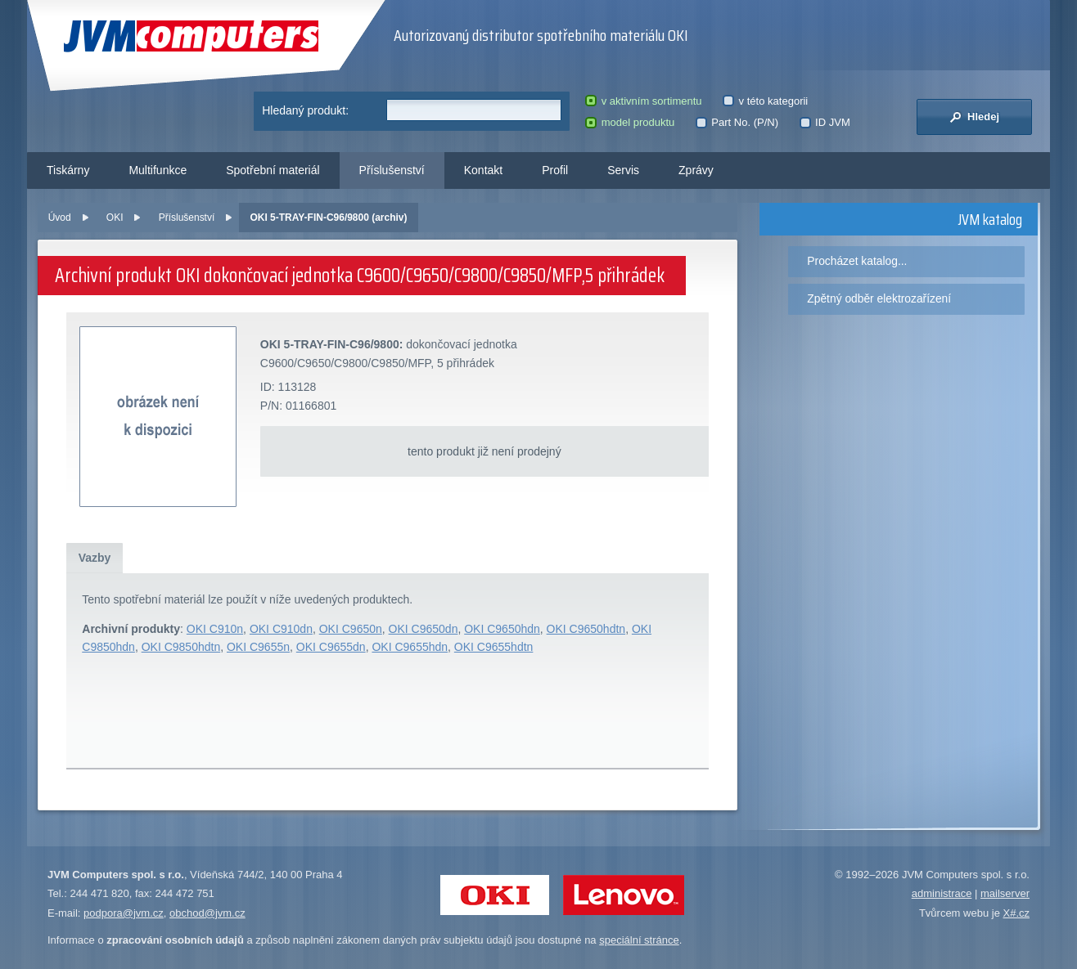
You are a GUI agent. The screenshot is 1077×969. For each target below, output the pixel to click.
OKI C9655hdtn (494, 646)
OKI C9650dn (423, 628)
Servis (623, 170)
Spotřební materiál (272, 170)
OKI (115, 217)
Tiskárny (68, 170)
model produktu (629, 122)
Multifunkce (157, 170)
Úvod (59, 217)
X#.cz (1016, 913)
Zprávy (696, 170)
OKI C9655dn (331, 646)
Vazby (95, 557)
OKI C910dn (281, 628)
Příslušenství (392, 170)
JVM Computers (191, 36)
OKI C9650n (350, 628)
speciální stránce (639, 940)
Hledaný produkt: (305, 110)
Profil (555, 170)
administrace (942, 893)
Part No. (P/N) (737, 122)
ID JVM (825, 122)
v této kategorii (765, 101)
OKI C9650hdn (502, 628)
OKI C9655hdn (410, 646)
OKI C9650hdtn (586, 628)
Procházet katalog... (857, 260)
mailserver (1005, 893)
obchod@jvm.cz (207, 913)
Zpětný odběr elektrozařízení (879, 298)
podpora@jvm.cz (123, 913)
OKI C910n (215, 628)
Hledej (974, 116)
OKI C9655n (258, 646)
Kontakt (483, 170)
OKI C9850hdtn (181, 646)
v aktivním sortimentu (643, 101)
